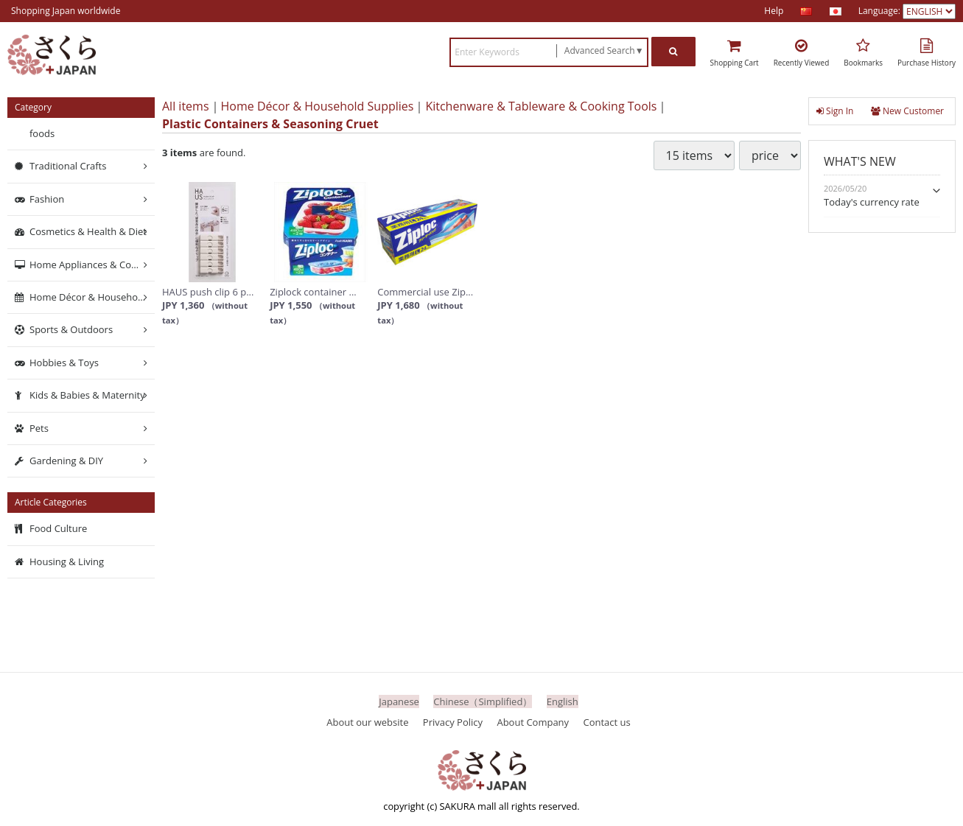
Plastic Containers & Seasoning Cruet (270, 124)
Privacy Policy (453, 721)
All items (185, 106)
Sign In (834, 111)
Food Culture (58, 528)
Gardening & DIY (66, 460)
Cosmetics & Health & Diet (88, 231)
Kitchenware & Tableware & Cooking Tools (540, 106)
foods (42, 133)
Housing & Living (66, 561)
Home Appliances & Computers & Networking (92, 263)
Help (773, 10)
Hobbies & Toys (64, 362)
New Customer (907, 111)
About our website (367, 721)
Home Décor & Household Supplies (317, 106)
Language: (880, 10)
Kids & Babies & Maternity (87, 395)
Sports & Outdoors (71, 329)
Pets (39, 427)
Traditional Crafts (67, 165)
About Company (533, 721)
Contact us (607, 721)
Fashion (46, 199)
